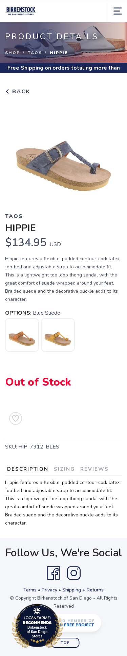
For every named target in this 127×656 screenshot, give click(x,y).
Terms (30, 590)
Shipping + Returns (83, 590)
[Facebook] (53, 573)
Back (17, 91)
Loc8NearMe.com (66, 627)
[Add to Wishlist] (15, 418)
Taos (35, 52)
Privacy (49, 590)
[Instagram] (74, 573)
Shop (12, 52)
